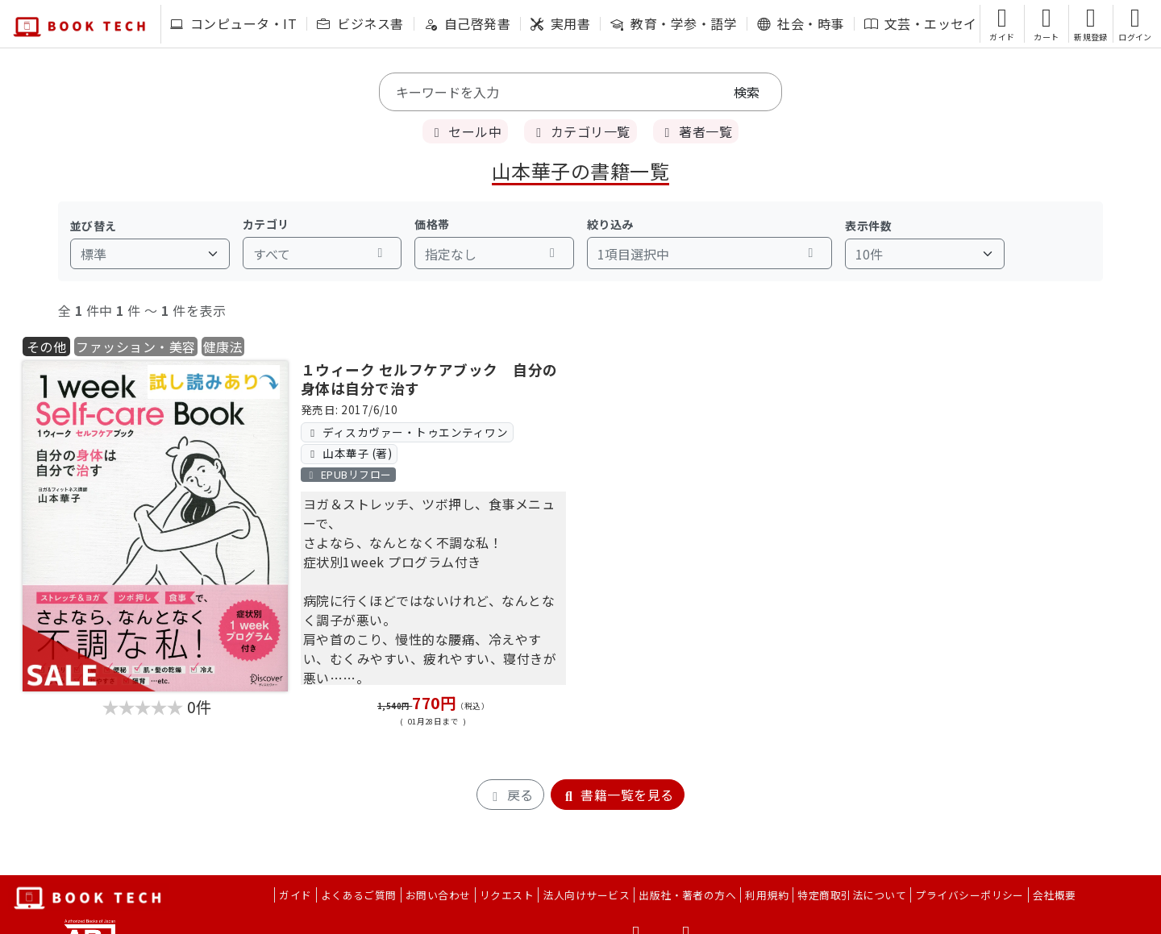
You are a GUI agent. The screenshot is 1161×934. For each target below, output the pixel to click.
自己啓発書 (467, 23)
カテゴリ (266, 224)
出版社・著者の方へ (687, 895)
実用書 (560, 23)
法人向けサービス (586, 895)
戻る (510, 794)
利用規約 (767, 895)
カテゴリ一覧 (580, 131)
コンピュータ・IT (233, 23)
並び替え (93, 226)
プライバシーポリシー (969, 895)
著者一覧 (696, 131)
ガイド (295, 895)
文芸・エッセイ (920, 23)
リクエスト (507, 895)
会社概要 (1054, 895)
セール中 (465, 131)
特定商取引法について (851, 895)
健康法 (223, 346)
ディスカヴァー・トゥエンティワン (407, 432)
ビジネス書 (360, 23)
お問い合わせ (438, 895)
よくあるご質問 (359, 895)
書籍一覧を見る (617, 794)
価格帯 (431, 224)
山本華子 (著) (349, 453)
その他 (46, 346)
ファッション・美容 (135, 346)
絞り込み (610, 224)
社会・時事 (800, 23)
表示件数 (868, 226)
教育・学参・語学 (673, 23)
